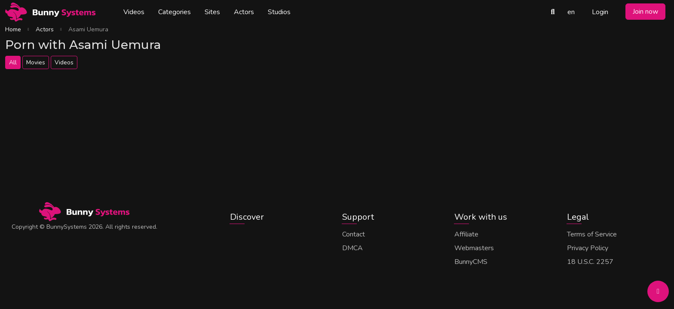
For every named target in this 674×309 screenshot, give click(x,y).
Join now (645, 11)
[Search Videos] (553, 12)
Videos (133, 12)
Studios (279, 12)
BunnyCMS (470, 262)
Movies (35, 62)
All (13, 62)
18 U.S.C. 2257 (590, 262)
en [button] (571, 12)
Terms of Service (592, 234)
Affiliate (466, 234)
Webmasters (474, 248)
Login (600, 12)
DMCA (352, 248)
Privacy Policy (587, 248)
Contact (353, 234)
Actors (244, 12)
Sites (212, 12)
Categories (174, 12)
